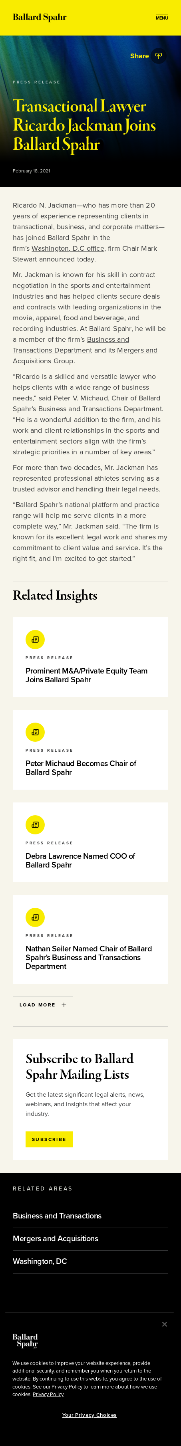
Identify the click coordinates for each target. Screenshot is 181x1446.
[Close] (164, 1324)
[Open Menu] (162, 18)
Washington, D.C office (68, 248)
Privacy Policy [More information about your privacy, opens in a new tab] (48, 1394)
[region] (89, 1376)
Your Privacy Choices (89, 1415)
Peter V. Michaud (81, 398)
